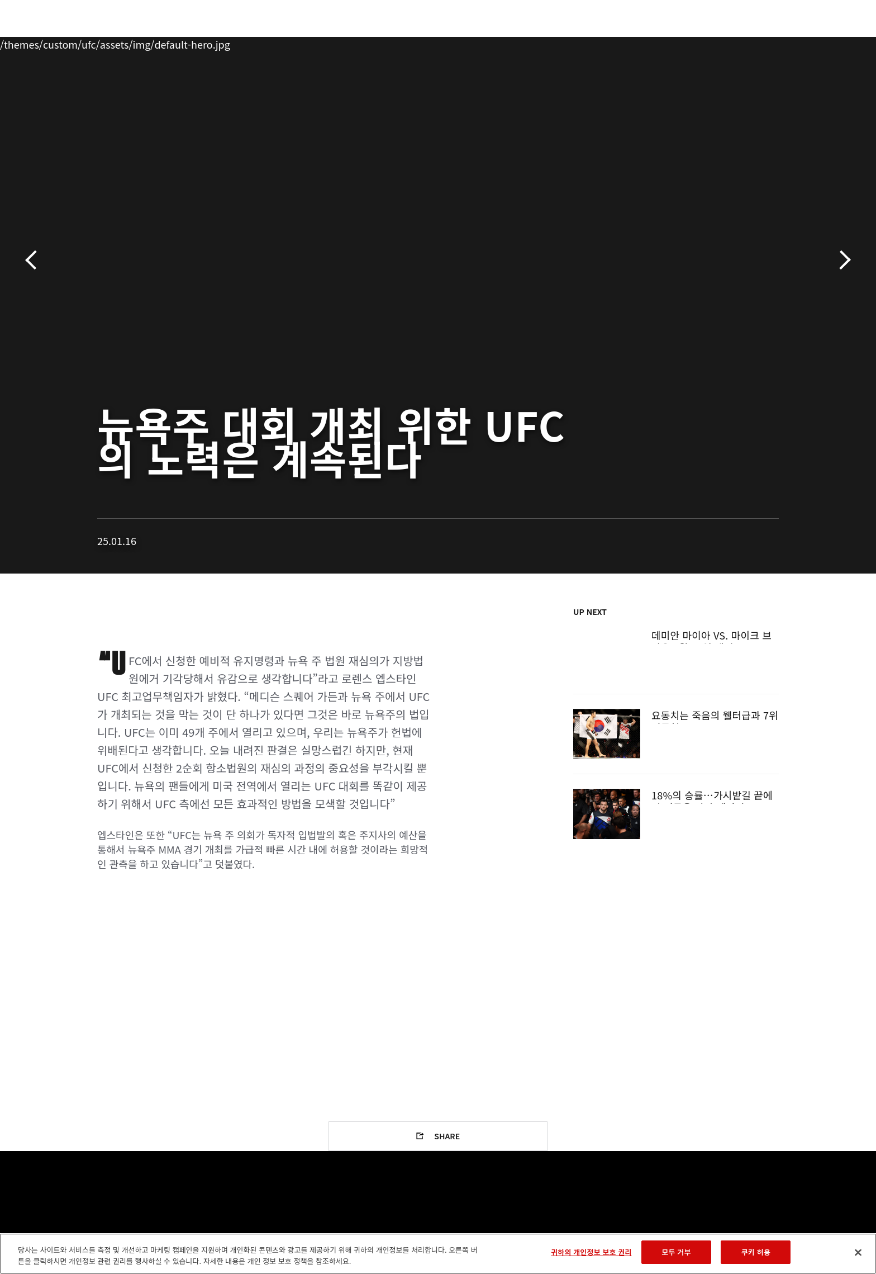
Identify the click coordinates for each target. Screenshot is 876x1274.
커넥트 (625, 42)
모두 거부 (676, 1252)
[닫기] (858, 1252)
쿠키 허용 (755, 1252)
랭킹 (129, 42)
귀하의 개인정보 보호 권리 (591, 1252)
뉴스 (219, 42)
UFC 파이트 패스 (690, 42)
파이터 (177, 42)
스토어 (756, 42)
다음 (841, 260)
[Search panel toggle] (785, 42)
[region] (438, 1253)
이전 (35, 260)
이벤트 (86, 42)
